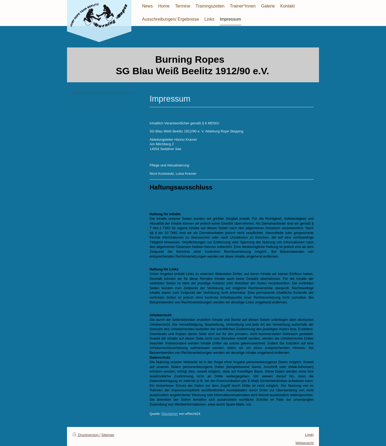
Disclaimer (170, 414)
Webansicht (304, 443)
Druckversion (85, 435)
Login (309, 435)
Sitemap (107, 435)
